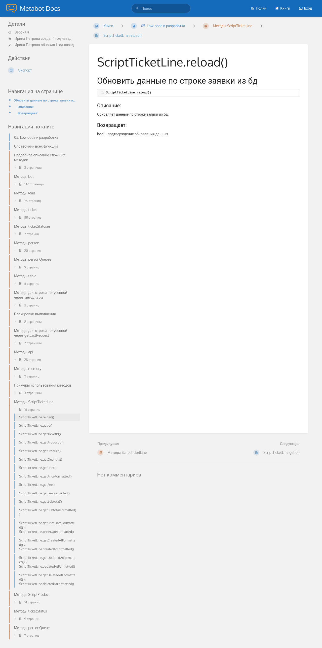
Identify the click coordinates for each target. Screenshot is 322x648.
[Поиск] (137, 8)
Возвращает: (28, 113)
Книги (282, 8)
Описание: (26, 107)
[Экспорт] (42, 70)
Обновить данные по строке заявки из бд (45, 100)
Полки (258, 8)
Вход (305, 8)
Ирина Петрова (27, 38)
